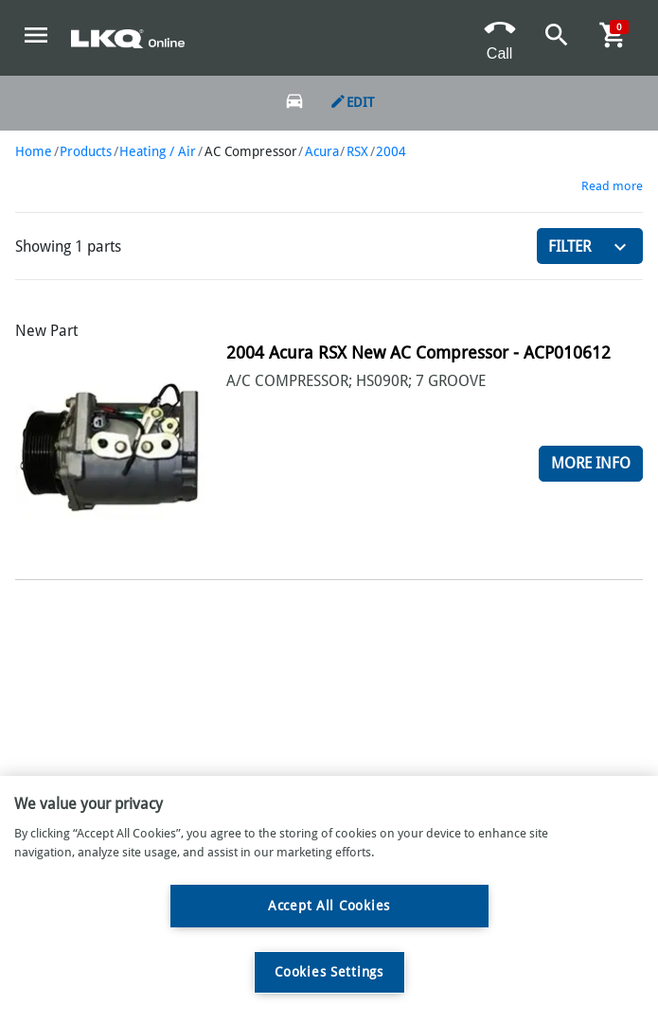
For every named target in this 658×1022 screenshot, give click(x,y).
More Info (591, 463)
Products (86, 151)
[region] (329, 899)
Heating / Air (157, 151)
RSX (357, 151)
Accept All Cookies (329, 905)
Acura (322, 151)
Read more (612, 186)
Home (33, 151)
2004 (391, 151)
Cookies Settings (329, 971)
